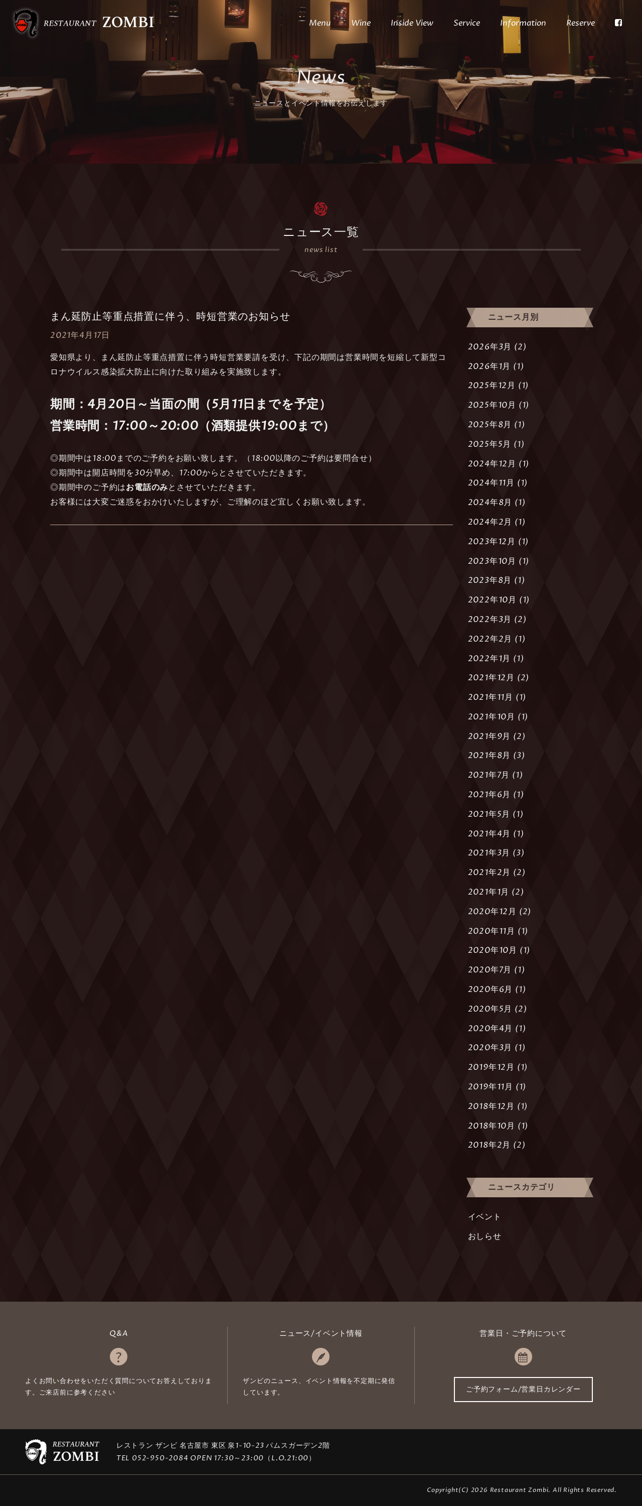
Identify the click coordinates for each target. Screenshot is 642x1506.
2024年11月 (491, 482)
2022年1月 (489, 658)
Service (466, 23)
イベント (485, 1216)
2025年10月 (492, 405)
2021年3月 (489, 852)
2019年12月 (491, 1067)
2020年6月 (490, 989)
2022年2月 (490, 639)
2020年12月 (492, 911)
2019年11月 (490, 1086)
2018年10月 (491, 1126)
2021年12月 (491, 677)
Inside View (412, 23)
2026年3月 (490, 346)
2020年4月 (490, 1028)
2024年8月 (490, 502)
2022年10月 (492, 599)
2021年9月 (489, 736)
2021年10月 (491, 716)
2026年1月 (489, 366)
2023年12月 (492, 541)
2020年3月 (490, 1047)
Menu (320, 23)
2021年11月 (490, 697)
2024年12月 (492, 463)
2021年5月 (489, 814)
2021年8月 (489, 755)
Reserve (580, 23)
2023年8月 (490, 580)
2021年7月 (489, 775)
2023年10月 (492, 561)
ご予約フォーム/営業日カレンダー (523, 1389)
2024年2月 (490, 522)
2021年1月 (489, 892)
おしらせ (485, 1236)
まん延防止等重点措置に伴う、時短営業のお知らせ (170, 316)
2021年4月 (489, 833)
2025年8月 (490, 424)
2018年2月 (489, 1145)
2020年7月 (490, 969)
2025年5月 (490, 444)
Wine (361, 23)
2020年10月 (492, 950)
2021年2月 (489, 872)
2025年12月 (492, 385)
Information (523, 23)
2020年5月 (490, 1009)
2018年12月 (491, 1106)
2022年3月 (490, 619)
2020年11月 (491, 931)
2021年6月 (489, 794)
